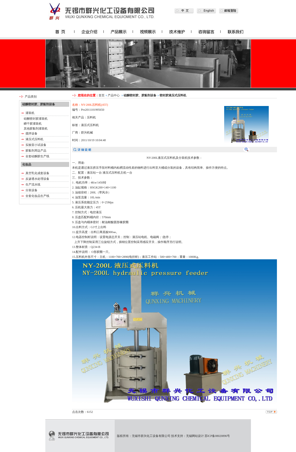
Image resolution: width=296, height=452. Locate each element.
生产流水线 (33, 184)
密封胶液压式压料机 (173, 95)
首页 (102, 95)
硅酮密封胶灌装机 (36, 118)
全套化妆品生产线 (37, 196)
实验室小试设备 (36, 145)
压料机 (91, 117)
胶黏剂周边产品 (36, 150)
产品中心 (114, 95)
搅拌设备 (31, 133)
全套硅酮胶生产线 (37, 156)
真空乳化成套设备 (37, 173)
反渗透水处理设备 (37, 179)
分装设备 (31, 190)
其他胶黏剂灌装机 (36, 128)
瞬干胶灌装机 (33, 123)
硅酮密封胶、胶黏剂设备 (140, 95)
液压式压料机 (34, 139)
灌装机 (30, 113)
